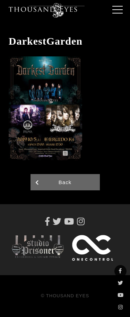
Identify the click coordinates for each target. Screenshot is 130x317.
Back (65, 182)
